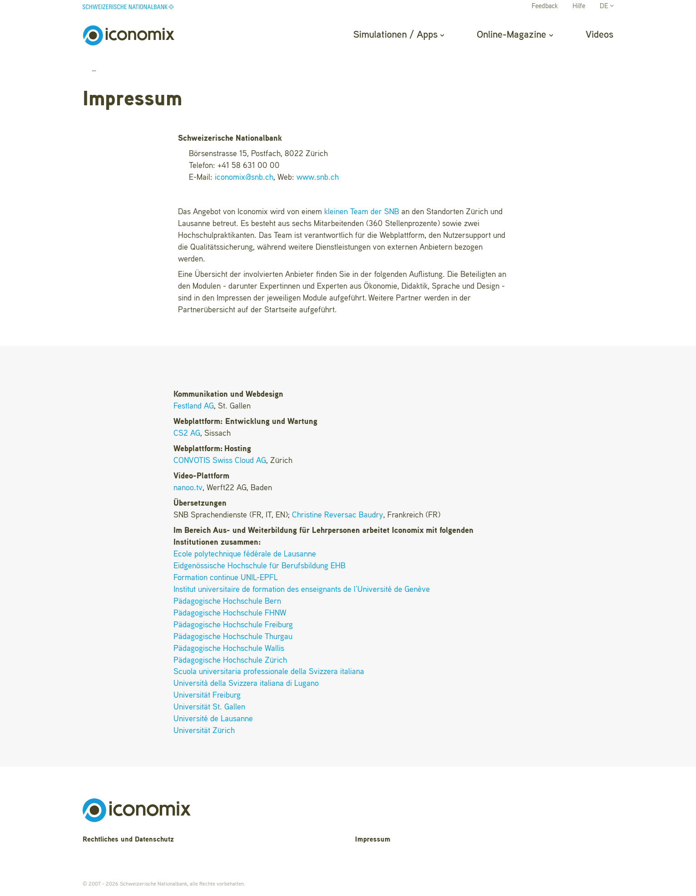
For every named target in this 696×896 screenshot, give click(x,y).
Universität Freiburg (207, 695)
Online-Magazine (515, 35)
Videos (599, 35)
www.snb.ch (317, 177)
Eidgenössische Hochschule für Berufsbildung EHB (259, 566)
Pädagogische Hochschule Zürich (230, 660)
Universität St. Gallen (209, 707)
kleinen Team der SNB (361, 212)
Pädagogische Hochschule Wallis (228, 649)
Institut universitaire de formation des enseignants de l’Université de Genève (301, 590)
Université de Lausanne (213, 719)
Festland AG (193, 406)
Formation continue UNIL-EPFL (225, 578)
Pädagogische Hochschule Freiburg (233, 625)
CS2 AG (186, 433)
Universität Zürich (204, 731)
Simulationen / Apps (398, 35)
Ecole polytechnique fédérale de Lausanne (244, 554)
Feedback (545, 6)
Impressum (372, 839)
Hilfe (579, 6)
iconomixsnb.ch (244, 177)
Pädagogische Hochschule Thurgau (232, 637)
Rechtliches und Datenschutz (128, 839)
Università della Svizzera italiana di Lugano (246, 683)
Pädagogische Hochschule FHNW (229, 613)
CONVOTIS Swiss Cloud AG (219, 461)
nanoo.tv (187, 488)
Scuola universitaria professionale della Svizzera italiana (268, 672)
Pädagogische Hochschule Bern (227, 601)
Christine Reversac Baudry (337, 515)
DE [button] (606, 6)
